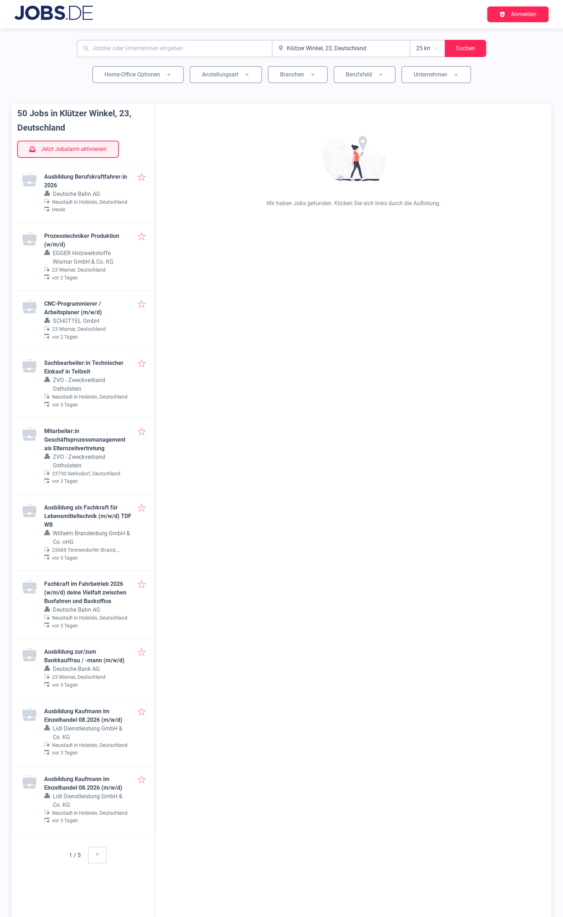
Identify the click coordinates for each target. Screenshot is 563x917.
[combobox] (174, 48)
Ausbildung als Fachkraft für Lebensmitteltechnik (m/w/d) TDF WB (87, 516)
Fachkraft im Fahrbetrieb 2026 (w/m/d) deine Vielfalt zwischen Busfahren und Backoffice (85, 592)
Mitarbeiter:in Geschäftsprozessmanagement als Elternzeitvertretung (84, 440)
